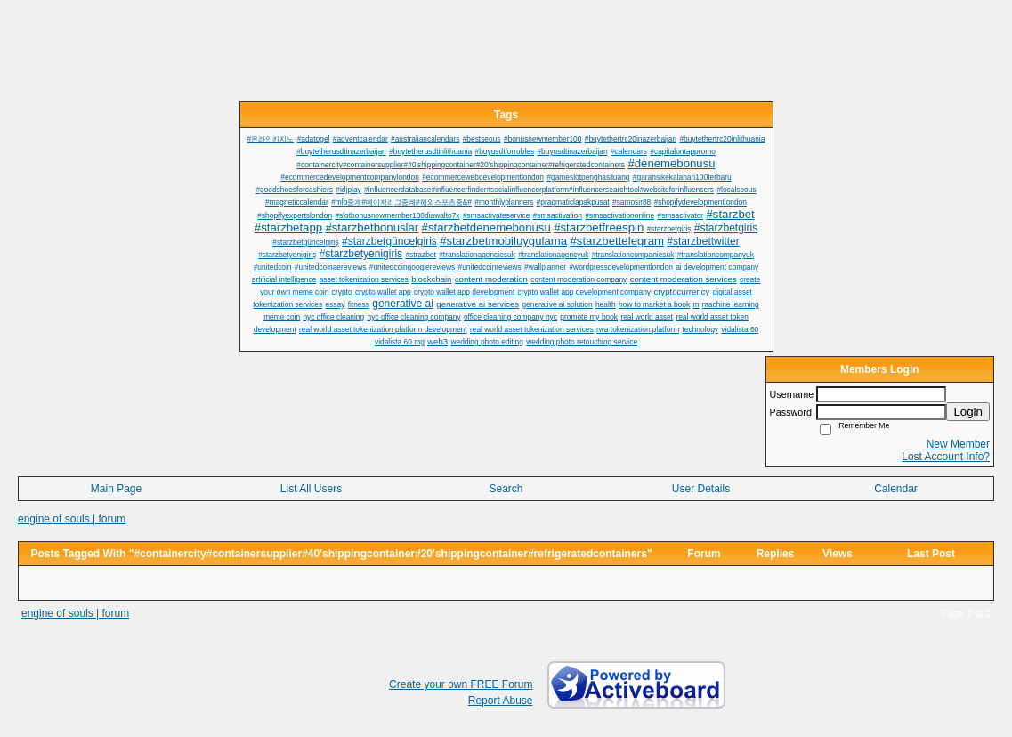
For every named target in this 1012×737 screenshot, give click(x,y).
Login (968, 411)
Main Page (116, 488)
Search (505, 488)
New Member (958, 444)
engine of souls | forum (71, 519)
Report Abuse (500, 700)
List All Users (311, 488)
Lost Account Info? (946, 456)
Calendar (896, 488)
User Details (701, 488)
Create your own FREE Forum (460, 684)
